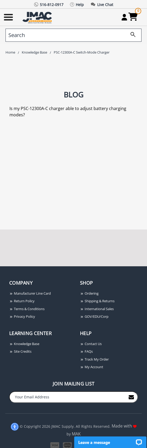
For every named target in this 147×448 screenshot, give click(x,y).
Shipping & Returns (97, 301)
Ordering (89, 293)
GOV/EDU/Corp (94, 316)
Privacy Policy (22, 316)
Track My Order (94, 359)
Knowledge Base (24, 343)
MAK (76, 434)
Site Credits (20, 351)
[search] (73, 35)
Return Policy (22, 301)
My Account (91, 366)
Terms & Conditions (27, 308)
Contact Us (91, 343)
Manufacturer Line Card (30, 293)
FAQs (86, 351)
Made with (124, 426)
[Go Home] (38, 17)
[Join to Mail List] (131, 397)
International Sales (97, 308)
